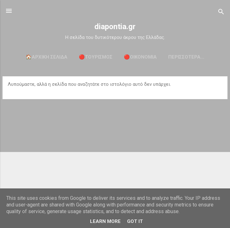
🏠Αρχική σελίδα (46, 57)
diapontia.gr (115, 26)
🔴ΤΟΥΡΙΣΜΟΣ (95, 57)
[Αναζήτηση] (221, 12)
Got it (135, 221)
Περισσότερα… (186, 57)
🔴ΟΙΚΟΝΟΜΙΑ (140, 57)
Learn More (105, 221)
